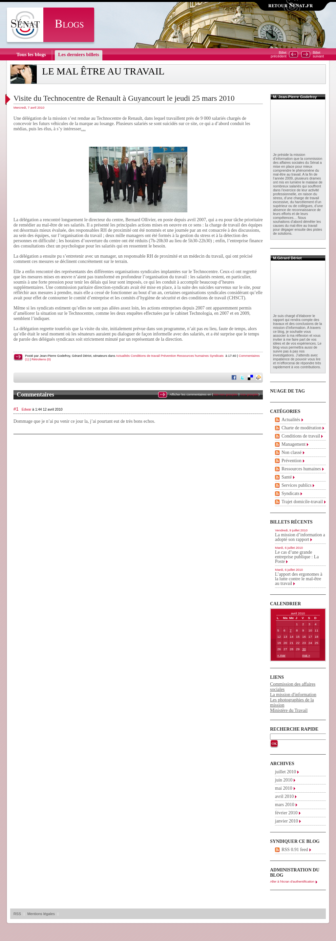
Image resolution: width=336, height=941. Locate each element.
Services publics (296, 485)
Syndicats (216, 355)
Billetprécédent (278, 54)
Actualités (123, 355)
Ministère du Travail (288, 710)
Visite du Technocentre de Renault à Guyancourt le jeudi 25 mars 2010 (124, 98)
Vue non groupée (225, 394)
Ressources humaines (193, 355)
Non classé (292, 452)
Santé (287, 477)
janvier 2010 (286, 821)
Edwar (27, 409)
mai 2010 (283, 788)
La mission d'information (293, 694)
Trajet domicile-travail (302, 501)
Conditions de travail (145, 355)
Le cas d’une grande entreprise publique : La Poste (297, 557)
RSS (17, 914)
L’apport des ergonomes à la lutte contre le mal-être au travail (298, 579)
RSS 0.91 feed (295, 849)
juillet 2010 (285, 771)
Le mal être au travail (103, 71)
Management (293, 444)
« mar (281, 655)
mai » (306, 655)
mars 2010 (284, 804)
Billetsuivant (318, 54)
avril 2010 (284, 796)
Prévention (168, 355)
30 (304, 649)
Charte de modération (301, 427)
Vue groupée (249, 394)
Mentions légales (41, 914)
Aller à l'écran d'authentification (292, 881)
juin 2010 (283, 780)
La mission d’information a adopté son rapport (300, 537)
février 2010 (286, 812)
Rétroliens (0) (41, 359)
